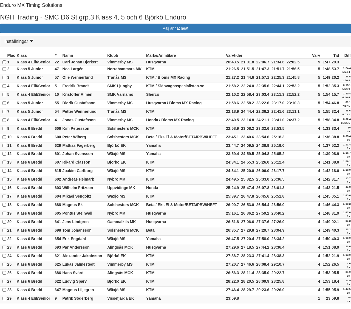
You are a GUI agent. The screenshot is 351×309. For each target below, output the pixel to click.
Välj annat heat (175, 28)
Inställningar (19, 41)
